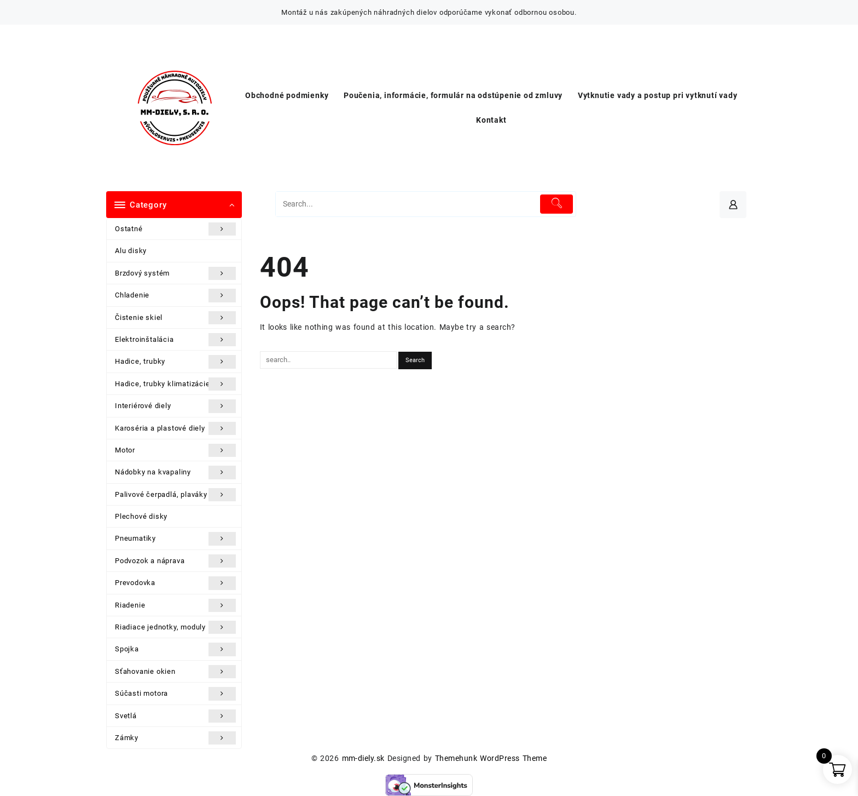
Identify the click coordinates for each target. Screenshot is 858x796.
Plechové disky (141, 516)
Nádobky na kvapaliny (175, 472)
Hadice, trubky (175, 361)
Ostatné (175, 229)
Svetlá (175, 716)
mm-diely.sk (363, 758)
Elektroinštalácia (175, 339)
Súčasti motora (175, 693)
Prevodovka (175, 582)
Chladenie (175, 295)
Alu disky (131, 251)
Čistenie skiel (175, 317)
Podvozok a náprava (175, 561)
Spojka (175, 649)
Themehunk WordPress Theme (491, 758)
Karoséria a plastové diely (175, 428)
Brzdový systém (175, 273)
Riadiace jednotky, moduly (175, 627)
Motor (175, 450)
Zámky (175, 738)
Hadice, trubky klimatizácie (175, 384)
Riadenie (175, 605)
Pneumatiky (175, 538)
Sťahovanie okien (175, 671)
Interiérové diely (175, 406)
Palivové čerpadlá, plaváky (175, 494)
